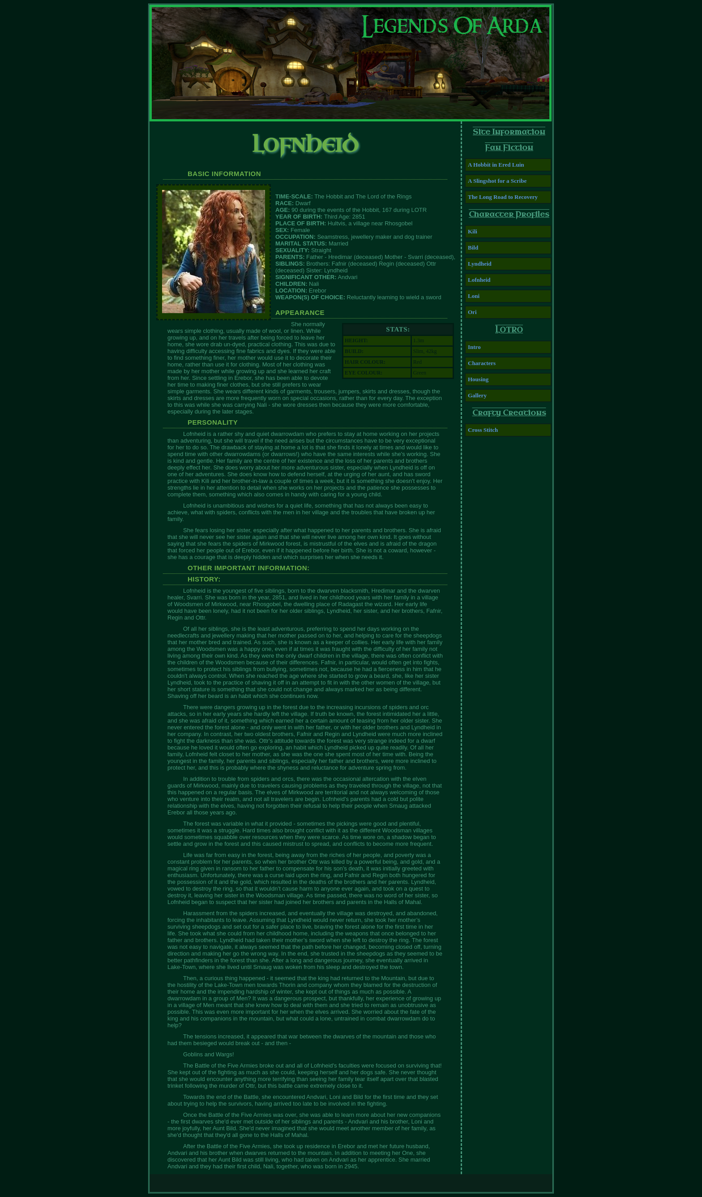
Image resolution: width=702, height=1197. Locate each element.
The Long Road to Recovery (503, 197)
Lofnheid (479, 279)
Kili (472, 231)
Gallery (477, 395)
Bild (473, 247)
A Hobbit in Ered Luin (496, 164)
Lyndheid (480, 263)
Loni (473, 296)
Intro (474, 347)
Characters (482, 363)
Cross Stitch (483, 429)
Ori (472, 312)
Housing (478, 379)
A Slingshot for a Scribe (497, 180)
